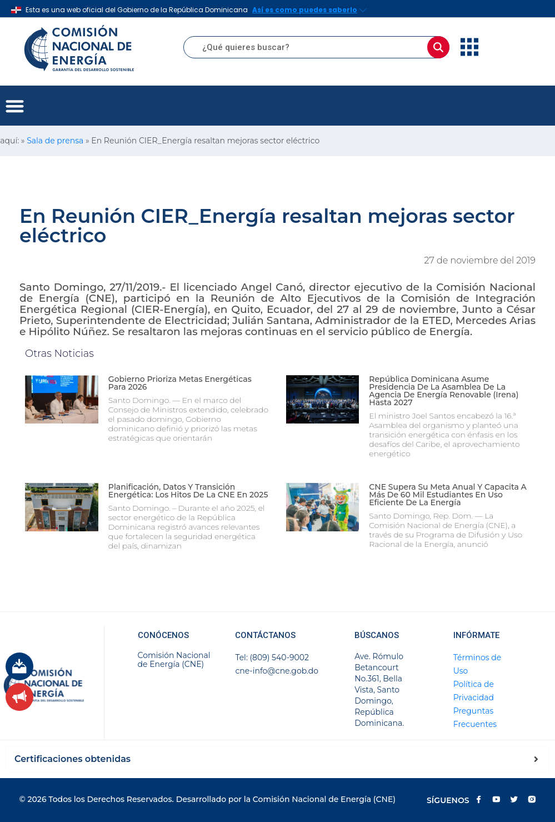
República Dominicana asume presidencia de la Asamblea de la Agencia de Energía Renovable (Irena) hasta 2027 (443, 390)
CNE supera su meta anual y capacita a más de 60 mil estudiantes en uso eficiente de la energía (448, 494)
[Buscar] (438, 47)
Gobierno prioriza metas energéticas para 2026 (180, 383)
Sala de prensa (55, 141)
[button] (14, 106)
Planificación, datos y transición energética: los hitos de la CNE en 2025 (188, 491)
